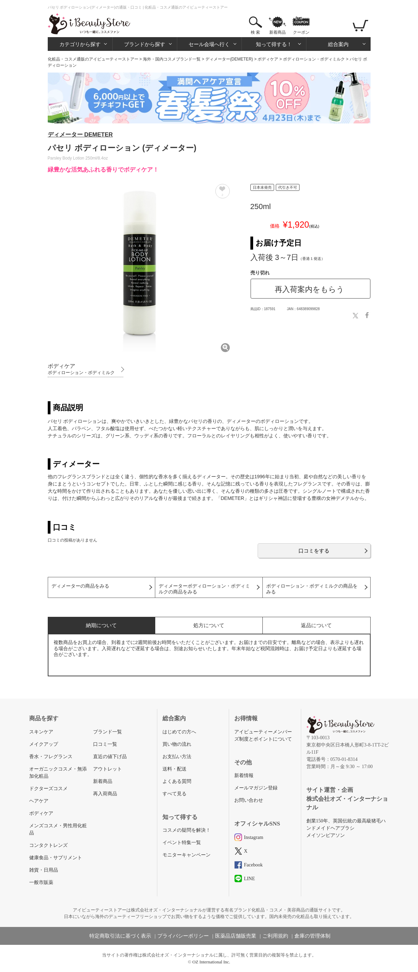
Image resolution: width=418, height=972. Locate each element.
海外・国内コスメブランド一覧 (172, 59)
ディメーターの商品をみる (80, 586)
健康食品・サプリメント (55, 857)
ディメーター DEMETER (80, 134)
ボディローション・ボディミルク (314, 59)
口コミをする (313, 551)
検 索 (255, 32)
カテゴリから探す (80, 44)
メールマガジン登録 (256, 787)
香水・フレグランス (50, 756)
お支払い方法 (176, 756)
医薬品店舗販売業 (235, 936)
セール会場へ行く (209, 44)
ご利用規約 (275, 936)
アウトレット (107, 769)
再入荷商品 (105, 793)
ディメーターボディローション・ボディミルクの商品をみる (204, 588)
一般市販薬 (41, 882)
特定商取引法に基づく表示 (120, 936)
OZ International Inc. (211, 961)
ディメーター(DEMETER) (229, 59)
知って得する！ (274, 44)
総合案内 (338, 44)
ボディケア (268, 59)
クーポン (301, 32)
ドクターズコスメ (48, 788)
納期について (101, 625)
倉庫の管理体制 (312, 936)
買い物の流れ (176, 744)
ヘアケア (38, 801)
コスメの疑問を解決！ (186, 830)
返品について (316, 625)
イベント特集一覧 (181, 842)
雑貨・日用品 (43, 870)
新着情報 (243, 775)
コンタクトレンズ (48, 845)
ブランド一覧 (107, 731)
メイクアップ (43, 744)
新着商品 (277, 32)
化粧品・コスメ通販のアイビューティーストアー (93, 59)
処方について (208, 625)
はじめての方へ (179, 731)
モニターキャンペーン (186, 855)
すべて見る (174, 793)
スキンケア (41, 731)
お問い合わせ (248, 800)
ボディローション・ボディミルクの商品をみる (312, 588)
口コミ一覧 (105, 744)
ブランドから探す (144, 44)
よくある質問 (176, 781)
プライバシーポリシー (183, 936)
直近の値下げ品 (110, 756)
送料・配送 (174, 769)
